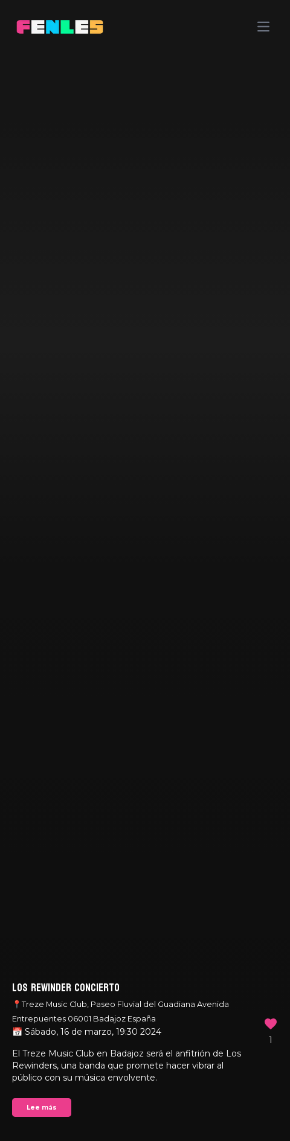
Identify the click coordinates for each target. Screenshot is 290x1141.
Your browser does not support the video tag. (145, 570)
